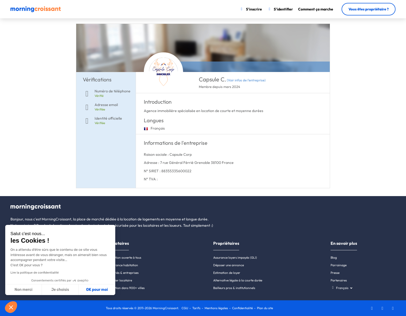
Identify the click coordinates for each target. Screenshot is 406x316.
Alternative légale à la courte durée (237, 280)
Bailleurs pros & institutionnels (234, 288)
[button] (11, 307)
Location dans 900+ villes (126, 288)
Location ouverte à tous (124, 257)
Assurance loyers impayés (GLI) (235, 257)
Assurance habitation (123, 265)
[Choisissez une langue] (341, 288)
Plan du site (265, 308)
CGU (185, 308)
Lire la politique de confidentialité (34, 272)
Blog (334, 257)
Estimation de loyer (226, 273)
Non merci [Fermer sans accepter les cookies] (23, 289)
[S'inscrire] (250, 9)
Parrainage (339, 265)
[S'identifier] (280, 9)
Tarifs (196, 308)
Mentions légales (216, 308)
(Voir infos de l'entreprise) (246, 80)
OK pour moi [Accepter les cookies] (97, 289)
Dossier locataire (120, 280)
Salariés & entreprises (123, 273)
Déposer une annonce (228, 265)
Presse (335, 273)
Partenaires (339, 280)
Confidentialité (242, 308)
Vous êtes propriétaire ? (368, 9)
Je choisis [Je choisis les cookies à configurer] (60, 289)
